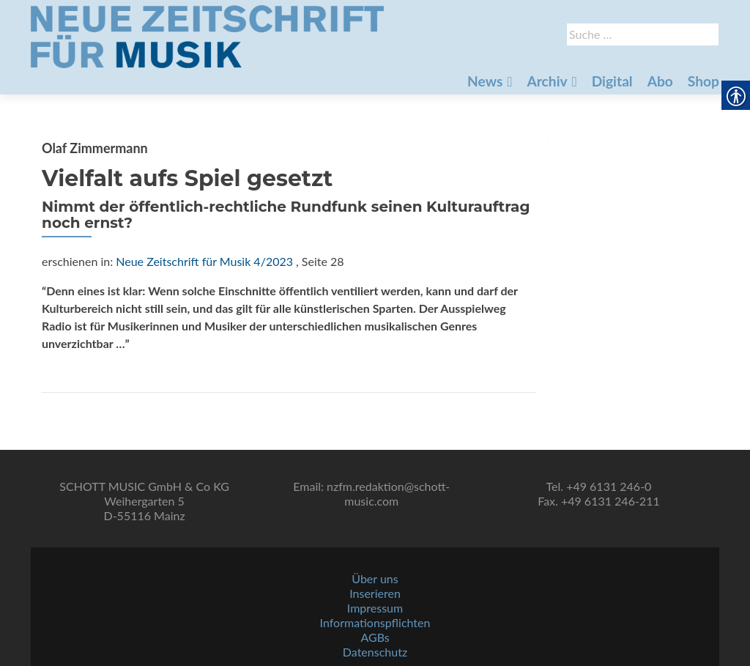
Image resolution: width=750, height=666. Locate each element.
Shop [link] (703, 81)
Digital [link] (612, 81)
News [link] (484, 81)
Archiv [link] (547, 81)
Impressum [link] (375, 608)
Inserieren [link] (375, 593)
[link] (207, 35)
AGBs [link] (374, 637)
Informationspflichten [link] (375, 622)
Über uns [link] (375, 578)
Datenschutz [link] (375, 652)
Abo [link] (660, 81)
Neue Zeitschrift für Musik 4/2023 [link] (204, 261)
